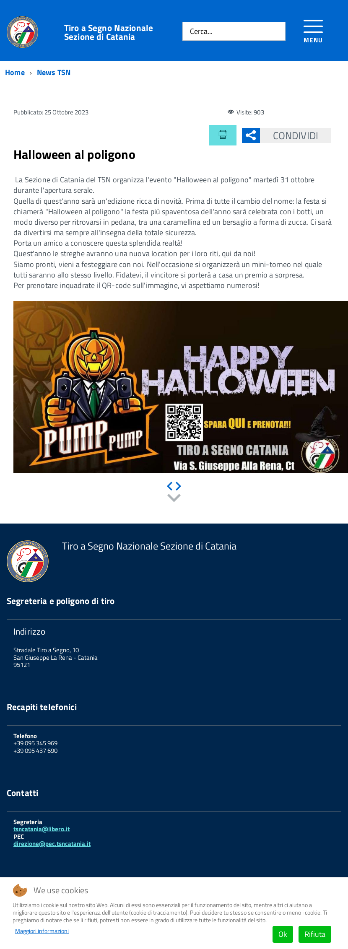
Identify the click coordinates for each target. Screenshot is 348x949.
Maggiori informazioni (42, 931)
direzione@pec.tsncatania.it (52, 843)
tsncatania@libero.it (41, 829)
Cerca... (201, 31)
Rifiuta (314, 934)
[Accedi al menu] (313, 30)
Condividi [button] (289, 135)
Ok (282, 934)
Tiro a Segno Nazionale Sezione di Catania (108, 32)
